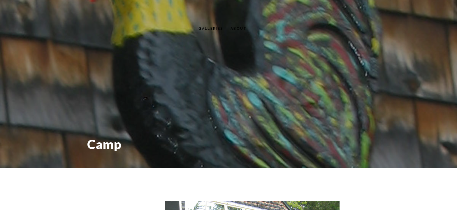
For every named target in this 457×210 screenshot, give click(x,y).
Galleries (211, 29)
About (239, 29)
